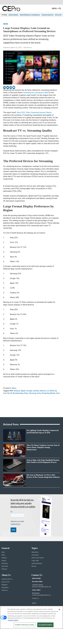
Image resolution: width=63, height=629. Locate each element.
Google (29, 391)
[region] (31, 617)
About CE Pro (5, 582)
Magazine (4, 585)
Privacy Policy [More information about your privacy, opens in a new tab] (13, 620)
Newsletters (5, 587)
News (5, 24)
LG (48, 391)
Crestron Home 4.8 (47, 15)
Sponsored (5, 566)
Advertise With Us (7, 579)
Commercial (35, 555)
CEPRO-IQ (5, 590)
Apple (23, 391)
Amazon (17, 391)
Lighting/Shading (37, 563)
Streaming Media (48, 393)
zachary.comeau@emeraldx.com (41, 587)
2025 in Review (13, 15)
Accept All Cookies (45, 625)
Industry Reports (39, 391)
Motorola (53, 391)
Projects (4, 560)
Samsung (32, 393)
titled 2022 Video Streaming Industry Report (34, 112)
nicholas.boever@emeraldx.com (41, 595)
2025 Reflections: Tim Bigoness (30, 15)
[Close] (59, 609)
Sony (39, 393)
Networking (35, 552)
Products (4, 558)
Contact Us (35, 598)
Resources (5, 563)
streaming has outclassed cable (35, 92)
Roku (26, 393)
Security (34, 566)
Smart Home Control (38, 558)
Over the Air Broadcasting (13, 393)
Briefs (3, 555)
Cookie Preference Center (24, 625)
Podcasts (4, 569)
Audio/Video (35, 560)
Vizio (58, 393)
